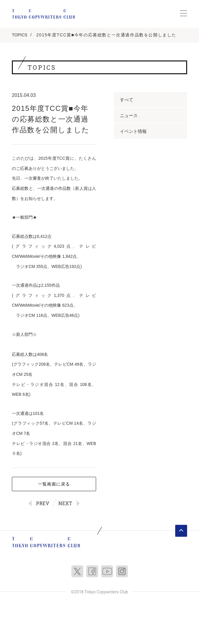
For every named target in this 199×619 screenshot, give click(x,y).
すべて (126, 99)
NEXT (65, 503)
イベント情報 (133, 131)
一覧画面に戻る (54, 484)
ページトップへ (181, 531)
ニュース (129, 115)
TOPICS (19, 34)
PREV (42, 503)
